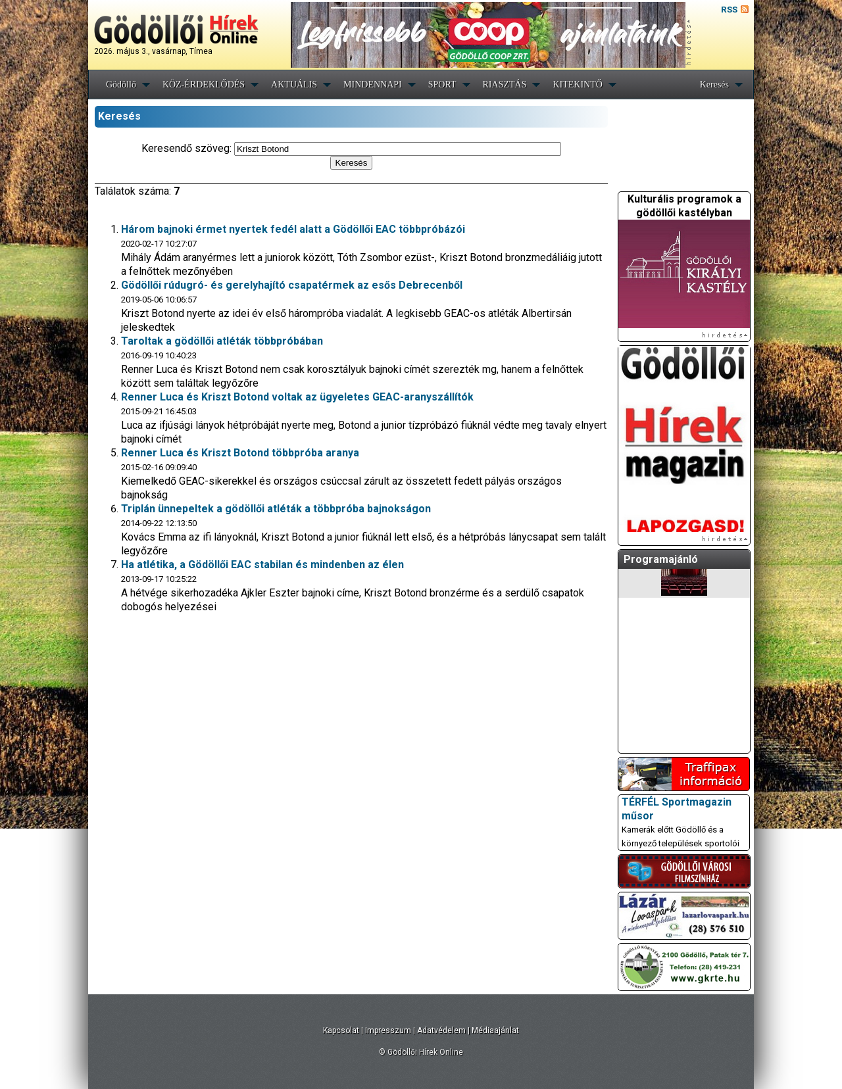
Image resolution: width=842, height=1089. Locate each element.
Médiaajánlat (495, 1030)
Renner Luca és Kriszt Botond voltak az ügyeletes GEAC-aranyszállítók (297, 397)
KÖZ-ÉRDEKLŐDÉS (203, 84)
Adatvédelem (441, 1030)
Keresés (714, 84)
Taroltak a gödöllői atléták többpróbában (222, 341)
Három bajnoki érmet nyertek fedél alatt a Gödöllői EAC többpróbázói (293, 229)
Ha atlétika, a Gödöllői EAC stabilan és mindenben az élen (262, 564)
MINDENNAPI (372, 84)
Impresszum (388, 1030)
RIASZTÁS (505, 84)
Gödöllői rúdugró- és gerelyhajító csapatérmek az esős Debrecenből (291, 285)
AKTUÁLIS (294, 84)
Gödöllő (121, 84)
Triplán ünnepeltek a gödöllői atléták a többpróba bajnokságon (276, 508)
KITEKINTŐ (577, 84)
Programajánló (661, 559)
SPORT (442, 84)
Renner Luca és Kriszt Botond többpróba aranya (240, 453)
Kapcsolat (341, 1030)
